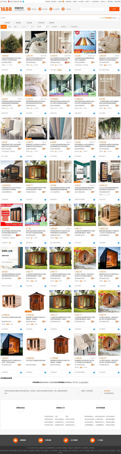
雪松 (56, 416)
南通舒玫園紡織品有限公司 (31, 62)
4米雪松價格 (89, 391)
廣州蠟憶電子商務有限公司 (7, 105)
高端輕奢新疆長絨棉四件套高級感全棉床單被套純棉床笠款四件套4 (35, 102)
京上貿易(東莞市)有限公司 (56, 192)
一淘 (50, 450)
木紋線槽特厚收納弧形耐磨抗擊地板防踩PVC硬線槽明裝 (84, 59)
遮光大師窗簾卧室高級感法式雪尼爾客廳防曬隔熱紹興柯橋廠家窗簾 (60, 59)
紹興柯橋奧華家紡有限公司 (80, 149)
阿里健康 (112, 450)
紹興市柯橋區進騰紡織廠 (56, 149)
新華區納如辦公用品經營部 (92, 416)
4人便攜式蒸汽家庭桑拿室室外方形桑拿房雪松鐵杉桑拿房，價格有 (36, 188)
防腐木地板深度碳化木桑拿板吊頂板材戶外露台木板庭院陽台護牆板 (60, 102)
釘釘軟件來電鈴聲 (89, 419)
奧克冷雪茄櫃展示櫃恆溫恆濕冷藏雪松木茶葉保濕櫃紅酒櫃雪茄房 (11, 231)
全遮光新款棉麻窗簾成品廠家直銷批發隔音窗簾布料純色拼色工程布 (84, 188)
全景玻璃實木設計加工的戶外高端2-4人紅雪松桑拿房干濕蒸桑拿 (11, 188)
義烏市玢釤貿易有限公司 (7, 149)
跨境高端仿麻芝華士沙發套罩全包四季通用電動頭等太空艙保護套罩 (60, 231)
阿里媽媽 (65, 450)
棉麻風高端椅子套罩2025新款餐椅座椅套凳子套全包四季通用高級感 (11, 145)
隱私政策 (70, 448)
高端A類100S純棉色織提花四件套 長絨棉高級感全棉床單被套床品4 (35, 59)
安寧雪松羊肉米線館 (50, 425)
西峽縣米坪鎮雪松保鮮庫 (61, 425)
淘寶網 (37, 450)
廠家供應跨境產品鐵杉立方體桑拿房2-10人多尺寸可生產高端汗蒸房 (109, 231)
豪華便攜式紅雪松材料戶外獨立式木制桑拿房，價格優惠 (35, 318)
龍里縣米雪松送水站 (50, 416)
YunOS (81, 450)
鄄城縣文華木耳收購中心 (101, 422)
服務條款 (64, 448)
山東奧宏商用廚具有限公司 (7, 235)
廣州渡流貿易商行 (31, 235)
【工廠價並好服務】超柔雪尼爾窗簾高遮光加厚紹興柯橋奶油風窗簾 (109, 102)
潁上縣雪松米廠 (70, 422)
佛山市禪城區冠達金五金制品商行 (104, 149)
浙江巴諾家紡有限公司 (104, 62)
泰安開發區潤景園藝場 (7, 62)
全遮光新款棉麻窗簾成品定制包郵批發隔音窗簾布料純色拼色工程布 (11, 275)
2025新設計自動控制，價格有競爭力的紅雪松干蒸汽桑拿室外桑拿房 (84, 275)
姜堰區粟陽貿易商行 (104, 192)
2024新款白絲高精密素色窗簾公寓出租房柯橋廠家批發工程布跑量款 (60, 145)
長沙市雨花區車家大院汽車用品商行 (94, 422)
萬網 (92, 450)
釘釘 (107, 450)
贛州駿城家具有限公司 (31, 278)
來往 (104, 450)
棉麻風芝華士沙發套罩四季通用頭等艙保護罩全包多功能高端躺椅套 (109, 59)
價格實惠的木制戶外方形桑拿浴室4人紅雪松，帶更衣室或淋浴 (109, 275)
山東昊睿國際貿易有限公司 (7, 192)
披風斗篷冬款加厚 (100, 416)
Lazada (60, 452)
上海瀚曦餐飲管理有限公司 (102, 425)
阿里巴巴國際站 (13, 450)
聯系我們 (85, 448)
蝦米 (70, 450)
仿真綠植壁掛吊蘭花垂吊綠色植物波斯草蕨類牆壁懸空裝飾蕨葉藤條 (11, 102)
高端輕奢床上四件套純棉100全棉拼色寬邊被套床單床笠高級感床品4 (36, 145)
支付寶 (99, 450)
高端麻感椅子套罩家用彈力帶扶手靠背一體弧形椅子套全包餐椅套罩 (84, 361)
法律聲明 (58, 448)
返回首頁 (75, 382)
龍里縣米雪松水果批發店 (51, 419)
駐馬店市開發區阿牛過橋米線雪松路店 (65, 419)
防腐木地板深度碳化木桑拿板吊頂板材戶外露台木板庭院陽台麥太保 (84, 102)
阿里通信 (87, 450)
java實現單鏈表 (99, 419)
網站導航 (91, 448)
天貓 (42, 450)
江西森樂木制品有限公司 (31, 192)
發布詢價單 (107, 391)
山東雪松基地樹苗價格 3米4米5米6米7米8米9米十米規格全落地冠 (11, 59)
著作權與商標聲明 (50, 448)
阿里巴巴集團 (4, 450)
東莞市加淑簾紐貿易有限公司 (56, 105)
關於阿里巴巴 (78, 448)
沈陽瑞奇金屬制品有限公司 (113, 422)
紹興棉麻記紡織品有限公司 (56, 62)
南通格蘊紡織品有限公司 (31, 105)
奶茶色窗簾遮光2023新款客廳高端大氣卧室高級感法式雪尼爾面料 (84, 145)
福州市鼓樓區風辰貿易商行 (80, 105)
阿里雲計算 (75, 450)
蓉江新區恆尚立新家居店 (56, 321)
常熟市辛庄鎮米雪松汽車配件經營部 (75, 419)
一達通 (118, 450)
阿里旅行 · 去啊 (57, 450)
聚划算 (46, 450)
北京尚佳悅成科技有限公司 (113, 416)
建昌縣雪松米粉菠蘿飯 (72, 425)
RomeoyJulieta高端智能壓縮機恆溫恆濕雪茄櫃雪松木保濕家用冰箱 (109, 188)
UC (95, 450)
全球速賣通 (31, 450)
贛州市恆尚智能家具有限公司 (31, 364)
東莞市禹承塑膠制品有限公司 (80, 62)
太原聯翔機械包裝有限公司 (92, 425)
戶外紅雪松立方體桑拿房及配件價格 (11, 317)
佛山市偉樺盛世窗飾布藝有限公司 (80, 192)
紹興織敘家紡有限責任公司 (56, 235)
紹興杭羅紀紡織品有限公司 (104, 105)
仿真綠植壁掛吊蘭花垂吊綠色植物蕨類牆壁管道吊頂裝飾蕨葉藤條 (109, 145)
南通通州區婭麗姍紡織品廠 (31, 149)
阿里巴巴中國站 (23, 450)
